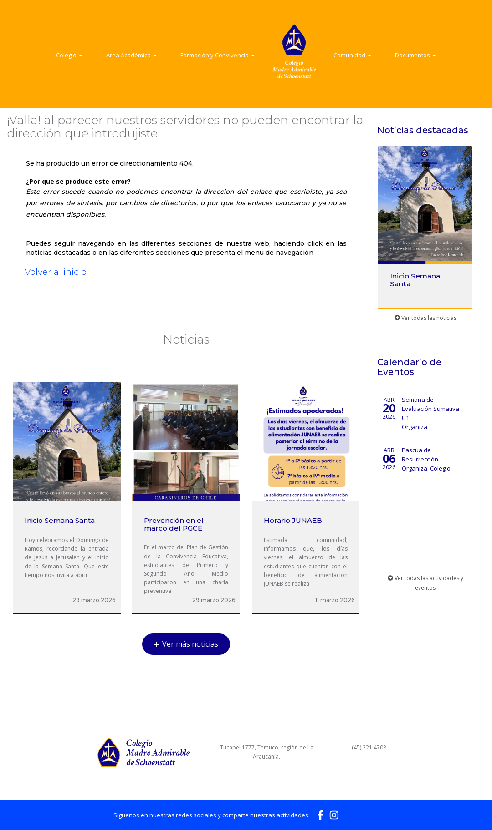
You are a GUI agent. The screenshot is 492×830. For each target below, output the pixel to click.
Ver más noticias (186, 644)
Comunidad (352, 55)
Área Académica (131, 55)
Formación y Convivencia (217, 55)
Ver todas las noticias (425, 318)
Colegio (69, 55)
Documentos (415, 55)
